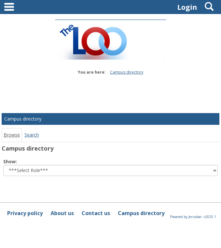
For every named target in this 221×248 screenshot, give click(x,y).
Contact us (96, 213)
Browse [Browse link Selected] (12, 135)
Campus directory (126, 72)
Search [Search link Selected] (31, 135)
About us (62, 213)
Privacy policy (25, 213)
